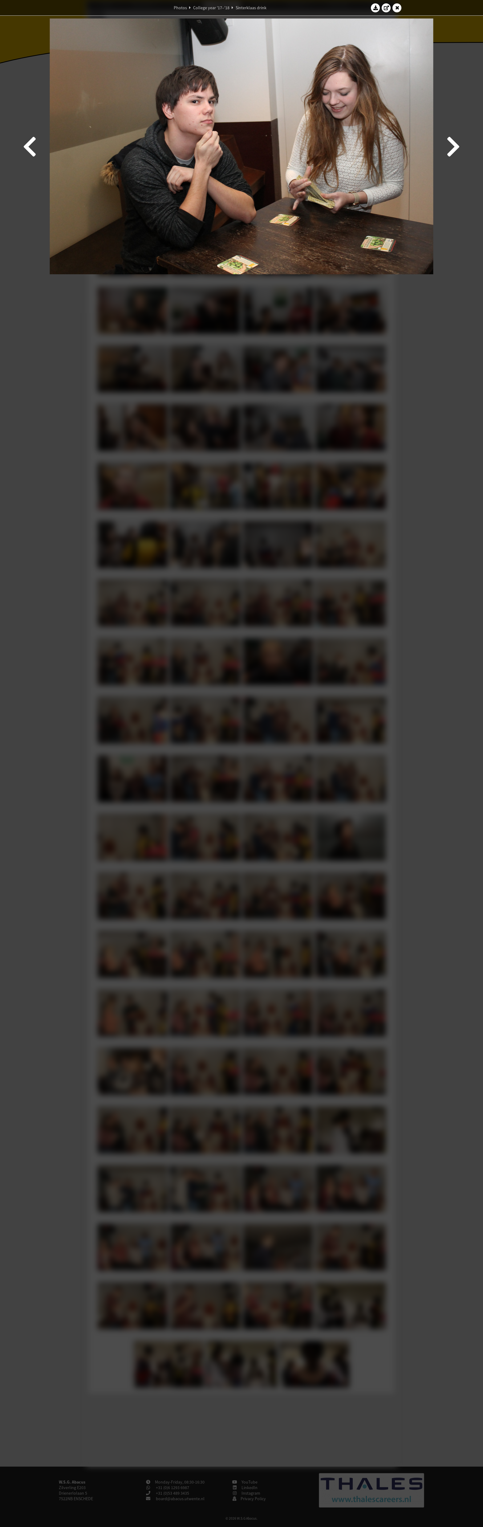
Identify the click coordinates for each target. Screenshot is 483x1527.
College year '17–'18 (211, 7)
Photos (180, 7)
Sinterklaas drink (251, 7)
